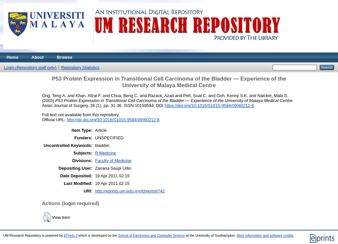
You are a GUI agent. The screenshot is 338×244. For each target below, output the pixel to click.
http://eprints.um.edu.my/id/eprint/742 (130, 191)
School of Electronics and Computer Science (151, 235)
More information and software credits (265, 235)
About (38, 57)
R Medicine (105, 153)
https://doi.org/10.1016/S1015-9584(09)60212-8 (209, 105)
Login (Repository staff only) (30, 67)
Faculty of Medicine (113, 160)
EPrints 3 (71, 235)
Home (12, 57)
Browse (64, 57)
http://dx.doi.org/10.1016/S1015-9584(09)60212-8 (113, 119)
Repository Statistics (80, 67)
